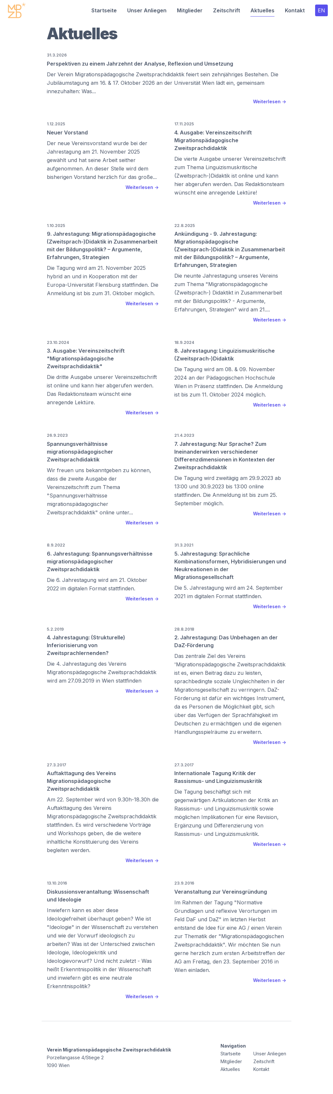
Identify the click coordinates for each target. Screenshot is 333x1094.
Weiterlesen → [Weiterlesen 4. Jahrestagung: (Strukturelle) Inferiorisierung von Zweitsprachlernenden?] (142, 691)
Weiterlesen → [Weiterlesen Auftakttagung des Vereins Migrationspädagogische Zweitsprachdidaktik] (142, 860)
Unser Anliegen (146, 10)
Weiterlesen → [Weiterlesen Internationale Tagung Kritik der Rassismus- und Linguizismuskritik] (269, 844)
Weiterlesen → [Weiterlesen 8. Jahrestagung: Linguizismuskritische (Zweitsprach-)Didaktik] (269, 405)
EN (321, 10)
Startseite (104, 10)
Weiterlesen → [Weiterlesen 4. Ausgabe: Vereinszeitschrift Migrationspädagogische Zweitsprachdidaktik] (269, 203)
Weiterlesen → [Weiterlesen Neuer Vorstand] (142, 187)
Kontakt (295, 10)
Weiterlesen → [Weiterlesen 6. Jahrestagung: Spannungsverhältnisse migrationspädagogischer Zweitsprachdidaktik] (142, 598)
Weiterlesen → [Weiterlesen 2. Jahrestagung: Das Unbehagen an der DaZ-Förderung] (269, 742)
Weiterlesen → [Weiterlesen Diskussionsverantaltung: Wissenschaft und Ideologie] (142, 996)
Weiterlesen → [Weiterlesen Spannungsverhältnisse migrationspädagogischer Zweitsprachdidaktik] (142, 522)
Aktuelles (262, 10)
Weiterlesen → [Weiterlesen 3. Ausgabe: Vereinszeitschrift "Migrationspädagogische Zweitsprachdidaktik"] (142, 412)
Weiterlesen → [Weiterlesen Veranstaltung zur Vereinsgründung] (269, 980)
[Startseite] (16, 10)
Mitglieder (190, 10)
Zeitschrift (226, 10)
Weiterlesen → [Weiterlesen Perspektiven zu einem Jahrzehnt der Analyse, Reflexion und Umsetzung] (269, 101)
